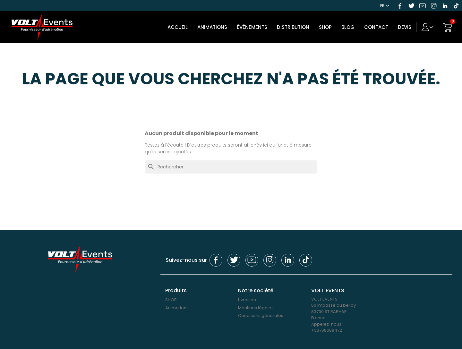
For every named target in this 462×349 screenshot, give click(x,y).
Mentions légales (256, 308)
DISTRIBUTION (293, 27)
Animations (212, 27)
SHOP (325, 27)
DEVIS (404, 27)
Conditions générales (260, 315)
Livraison (247, 300)
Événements (252, 27)
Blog (348, 27)
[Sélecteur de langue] (384, 5)
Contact (376, 27)
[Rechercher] (231, 167)
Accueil (177, 27)
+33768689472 (326, 330)
